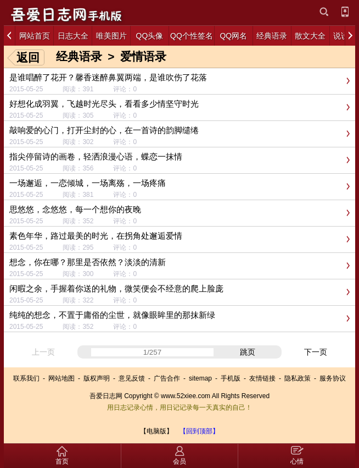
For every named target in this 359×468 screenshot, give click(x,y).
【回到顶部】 (199, 431)
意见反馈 (132, 378)
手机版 (230, 378)
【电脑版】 (156, 431)
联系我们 (26, 378)
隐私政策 (297, 378)
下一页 (315, 352)
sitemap (200, 378)
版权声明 (96, 378)
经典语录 (79, 56)
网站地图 (61, 378)
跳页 (247, 352)
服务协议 (332, 378)
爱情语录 (143, 56)
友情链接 (262, 378)
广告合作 (167, 378)
